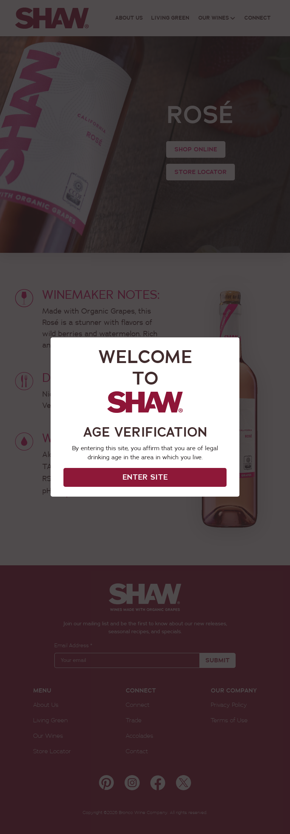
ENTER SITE (145, 477)
